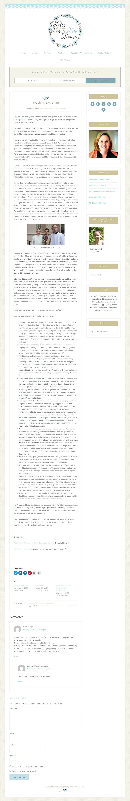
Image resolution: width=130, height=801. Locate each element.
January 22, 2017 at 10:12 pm (34, 630)
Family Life (39, 603)
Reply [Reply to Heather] (16, 656)
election (62, 606)
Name (12, 733)
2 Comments (61, 109)
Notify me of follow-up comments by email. (28, 766)
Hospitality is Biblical (97, 185)
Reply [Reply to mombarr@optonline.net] (20, 681)
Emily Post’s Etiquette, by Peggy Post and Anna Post (34, 543)
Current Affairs (29, 603)
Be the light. (39, 585)
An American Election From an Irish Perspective (64, 588)
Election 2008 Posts (21, 585)
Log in (82, 787)
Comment (13, 708)
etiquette (69, 606)
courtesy (47, 606)
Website (13, 755)
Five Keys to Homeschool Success (102, 191)
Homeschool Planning (97, 197)
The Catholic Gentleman (23, 549)
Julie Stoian (74, 787)
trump (75, 606)
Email (12, 744)
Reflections (48, 603)
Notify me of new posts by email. (24, 771)
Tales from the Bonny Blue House (65, 31)
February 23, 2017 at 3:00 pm (38, 669)
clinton (40, 606)
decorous (23, 120)
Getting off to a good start (99, 179)
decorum (54, 606)
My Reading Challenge (98, 203)
